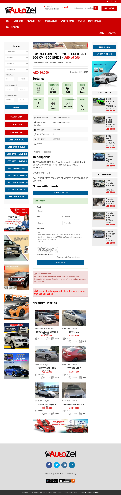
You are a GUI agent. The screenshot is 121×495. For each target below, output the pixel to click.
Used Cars (18, 21)
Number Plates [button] (13, 27)
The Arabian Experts (91, 492)
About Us (48, 474)
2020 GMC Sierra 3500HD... (111, 139)
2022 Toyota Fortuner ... (110, 184)
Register (112, 33)
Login (101, 33)
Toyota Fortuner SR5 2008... (110, 216)
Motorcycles (94, 21)
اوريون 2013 (74, 332)
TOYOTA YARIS (74, 368)
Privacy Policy (71, 474)
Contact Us (59, 474)
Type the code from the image (68, 257)
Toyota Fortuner (110, 200)
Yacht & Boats (67, 21)
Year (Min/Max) (11, 85)
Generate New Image (45, 254)
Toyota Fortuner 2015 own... (110, 234)
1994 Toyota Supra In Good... (46, 405)
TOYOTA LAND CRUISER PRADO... (47, 333)
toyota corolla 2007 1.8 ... (74, 404)
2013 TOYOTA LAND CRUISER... (47, 369)
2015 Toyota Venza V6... (109, 157)
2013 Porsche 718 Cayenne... (111, 102)
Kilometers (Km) (11, 96)
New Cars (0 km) (34, 21)
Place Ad (109, 8)
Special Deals (51, 21)
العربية (65, 7)
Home (7, 21)
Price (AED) (9, 75)
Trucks (81, 21)
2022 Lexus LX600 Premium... (111, 121)
